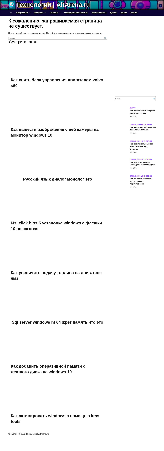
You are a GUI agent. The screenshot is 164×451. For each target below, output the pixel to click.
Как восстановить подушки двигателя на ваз (142, 112)
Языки (124, 12)
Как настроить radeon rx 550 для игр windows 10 (143, 128)
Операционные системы (76, 12)
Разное (134, 12)
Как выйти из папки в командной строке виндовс (142, 163)
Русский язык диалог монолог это (57, 179)
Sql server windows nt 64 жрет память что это (57, 322)
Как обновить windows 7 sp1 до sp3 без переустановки (141, 181)
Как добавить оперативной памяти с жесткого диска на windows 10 (48, 369)
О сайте (12, 434)
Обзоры (54, 12)
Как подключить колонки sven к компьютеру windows (141, 146)
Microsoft (38, 12)
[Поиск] (105, 38)
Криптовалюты (99, 12)
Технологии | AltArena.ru (53, 4)
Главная (11, 13)
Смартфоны (22, 12)
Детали (113, 12)
